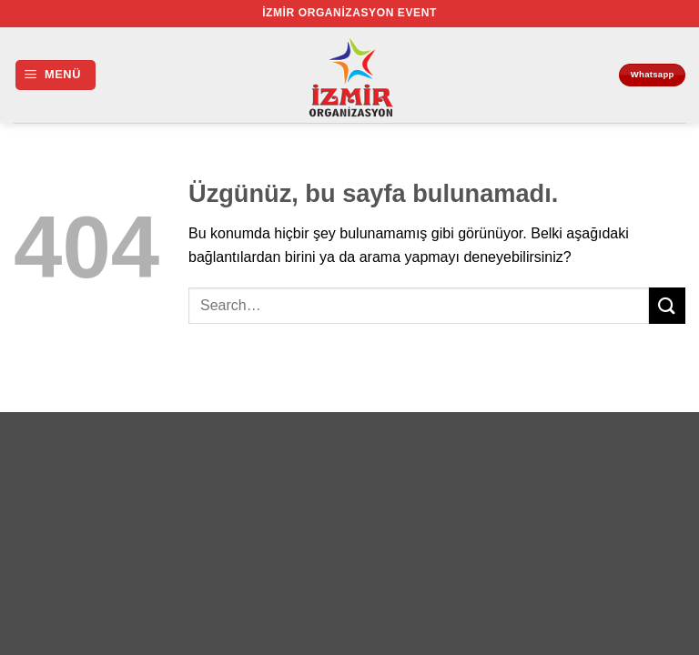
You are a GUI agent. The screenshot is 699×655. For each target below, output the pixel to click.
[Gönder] (667, 305)
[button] (55, 75)
